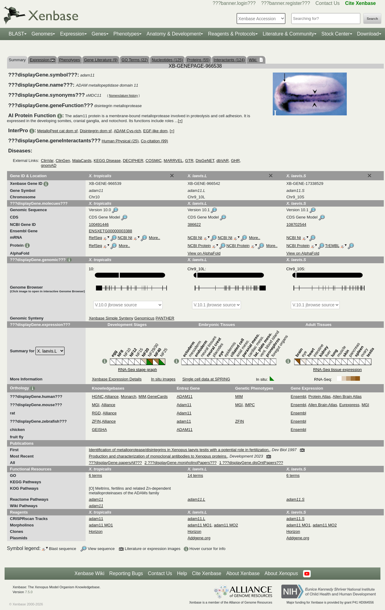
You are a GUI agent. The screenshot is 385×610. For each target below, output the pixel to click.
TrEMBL (332, 245)
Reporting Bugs (126, 573)
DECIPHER (133, 160)
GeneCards (157, 396)
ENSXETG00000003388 (110, 231)
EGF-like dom (155, 131)
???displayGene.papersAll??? (115, 462)
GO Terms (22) (135, 60)
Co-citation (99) (154, 141)
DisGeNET (205, 160)
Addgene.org (198, 538)
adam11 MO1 (101, 525)
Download (368, 33)
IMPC (250, 404)
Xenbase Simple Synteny (111, 318)
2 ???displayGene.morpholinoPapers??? (181, 462)
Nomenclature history (123, 95)
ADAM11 (185, 396)
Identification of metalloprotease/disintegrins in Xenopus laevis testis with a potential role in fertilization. (179, 449)
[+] (180, 120)
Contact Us (328, 3)
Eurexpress (349, 404)
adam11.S (295, 518)
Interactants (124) (229, 60)
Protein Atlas (319, 396)
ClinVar (47, 160)
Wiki (253, 60)
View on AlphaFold (203, 253)
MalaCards (81, 160)
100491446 (99, 224)
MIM (142, 396)
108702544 (296, 224)
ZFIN (96, 421)
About (281, 573)
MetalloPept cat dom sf (57, 131)
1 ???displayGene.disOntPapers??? (251, 462)
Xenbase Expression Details (117, 379)
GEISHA (99, 429)
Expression (72, 33)
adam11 (184, 421)
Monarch (128, 396)
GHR (235, 160)
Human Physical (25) (120, 141)
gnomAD (49, 165)
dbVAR (223, 160)
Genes (99, 33)
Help (182, 573)
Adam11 (184, 404)
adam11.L (196, 518)
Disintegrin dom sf (96, 131)
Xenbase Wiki (89, 573)
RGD (96, 413)
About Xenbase (243, 573)
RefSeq (95, 237)
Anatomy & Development (173, 33)
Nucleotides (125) (167, 60)
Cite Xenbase (206, 573)
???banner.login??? (234, 3)
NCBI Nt (125, 237)
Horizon (95, 531)
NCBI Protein (199, 245)
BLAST (16, 33)
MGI (95, 404)
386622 (194, 224)
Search (372, 19)
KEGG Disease (107, 160)
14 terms (195, 475)
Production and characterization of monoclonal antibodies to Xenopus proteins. (158, 456)
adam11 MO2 (226, 525)
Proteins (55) (198, 60)
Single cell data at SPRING (206, 379)
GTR (189, 160)
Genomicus (144, 318)
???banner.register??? (285, 3)
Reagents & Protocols (231, 33)
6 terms (95, 475)
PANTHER (165, 318)
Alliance (112, 396)
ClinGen (63, 160)
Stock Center (335, 33)
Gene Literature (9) (101, 60)
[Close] (172, 175)
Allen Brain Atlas (347, 396)
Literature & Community (288, 33)
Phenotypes (126, 33)
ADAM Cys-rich (127, 131)
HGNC (97, 396)
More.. (154, 237)
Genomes (42, 33)
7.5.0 (29, 592)
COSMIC (153, 160)
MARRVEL (173, 160)
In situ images (163, 379)
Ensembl (298, 396)
